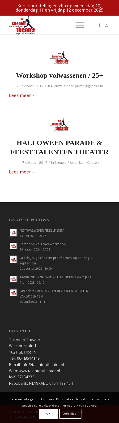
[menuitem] (77, 25)
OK (48, 414)
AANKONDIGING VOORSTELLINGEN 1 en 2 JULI (55, 277)
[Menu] (77, 25)
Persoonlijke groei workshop (43, 244)
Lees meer (22, 95)
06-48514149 (28, 358)
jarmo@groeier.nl (89, 85)
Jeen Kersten (89, 162)
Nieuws (57, 85)
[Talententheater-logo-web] (49, 25)
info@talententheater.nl (42, 364)
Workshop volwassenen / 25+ (59, 75)
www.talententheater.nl (39, 370)
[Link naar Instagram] (106, 25)
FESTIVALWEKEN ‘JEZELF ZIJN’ (42, 230)
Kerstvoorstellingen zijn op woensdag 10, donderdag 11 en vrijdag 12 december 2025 (59, 8)
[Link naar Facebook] (99, 25)
